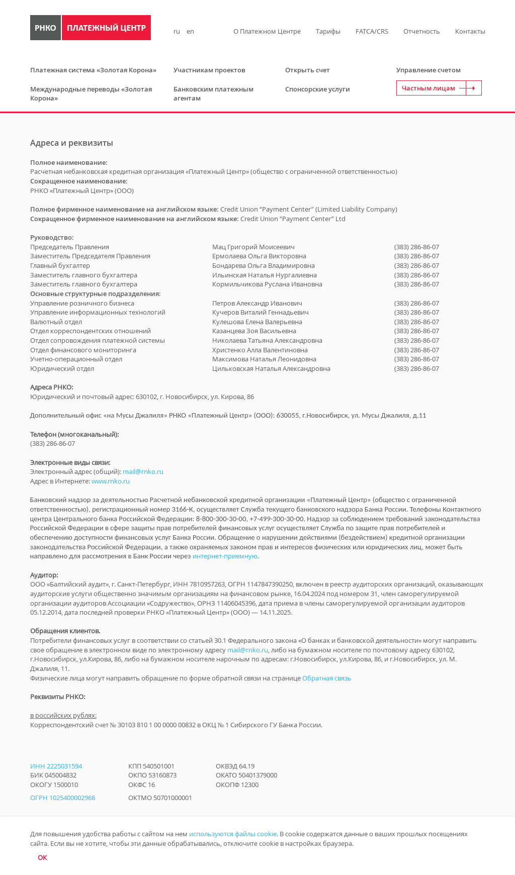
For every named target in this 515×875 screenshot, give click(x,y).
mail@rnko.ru (143, 471)
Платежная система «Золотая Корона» (93, 69)
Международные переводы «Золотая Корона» (91, 93)
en (190, 31)
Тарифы (328, 31)
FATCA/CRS (372, 31)
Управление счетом (428, 69)
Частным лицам (428, 87)
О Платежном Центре (267, 31)
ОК (42, 857)
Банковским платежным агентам (213, 93)
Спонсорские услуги (317, 88)
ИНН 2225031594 (56, 765)
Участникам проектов (209, 69)
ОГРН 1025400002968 (62, 797)
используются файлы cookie (233, 833)
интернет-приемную (225, 555)
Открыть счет (307, 69)
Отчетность (421, 31)
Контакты (470, 31)
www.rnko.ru (111, 480)
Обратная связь (327, 678)
